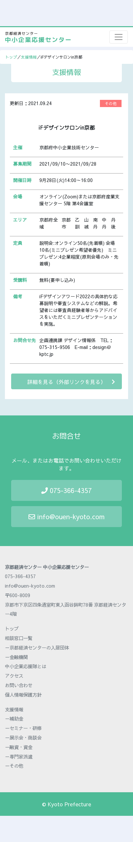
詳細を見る (71, 381)
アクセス (14, 675)
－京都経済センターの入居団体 (37, 647)
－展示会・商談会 (23, 737)
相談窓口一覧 (18, 638)
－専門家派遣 (18, 756)
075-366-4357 (66, 490)
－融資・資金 (18, 747)
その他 (111, 103)
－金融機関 (16, 657)
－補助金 (14, 718)
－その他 (14, 765)
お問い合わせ (18, 685)
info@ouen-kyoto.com (66, 516)
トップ (11, 57)
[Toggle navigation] (118, 37)
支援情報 (29, 57)
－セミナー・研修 (23, 728)
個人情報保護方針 (23, 694)
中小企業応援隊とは (25, 666)
